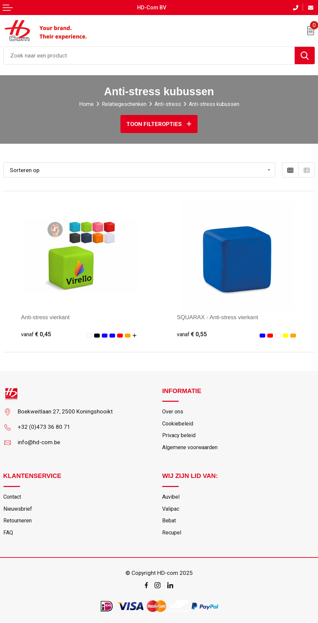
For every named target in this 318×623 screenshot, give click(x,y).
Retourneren (17, 521)
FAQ (8, 532)
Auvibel (171, 497)
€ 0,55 (192, 334)
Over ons (172, 411)
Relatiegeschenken (124, 104)
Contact (12, 497)
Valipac (170, 509)
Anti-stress (167, 104)
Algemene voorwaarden (190, 447)
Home (86, 104)
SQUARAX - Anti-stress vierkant (217, 317)
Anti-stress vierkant (45, 317)
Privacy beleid (179, 435)
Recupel (171, 532)
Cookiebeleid (177, 423)
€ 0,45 (36, 334)
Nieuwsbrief (17, 509)
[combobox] (149, 55)
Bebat (169, 521)
